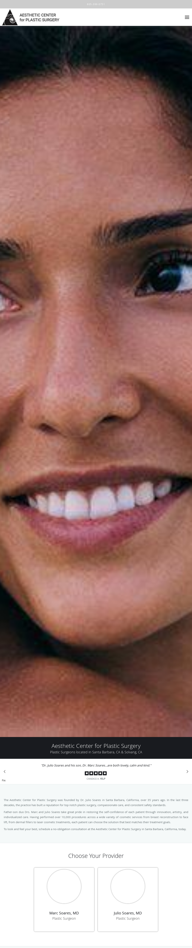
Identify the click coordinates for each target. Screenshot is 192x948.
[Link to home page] (42, 17)
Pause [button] (4, 780)
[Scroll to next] (186, 772)
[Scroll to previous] (5, 772)
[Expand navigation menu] (187, 17)
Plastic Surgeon (64, 918)
